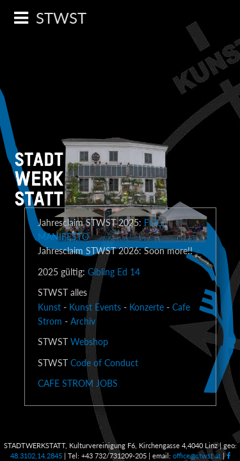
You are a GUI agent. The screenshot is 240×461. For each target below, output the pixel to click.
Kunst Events (95, 307)
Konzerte (146, 307)
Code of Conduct (104, 362)
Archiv (82, 321)
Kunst (49, 307)
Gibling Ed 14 (114, 271)
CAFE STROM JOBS (78, 383)
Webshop (89, 341)
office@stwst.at (197, 455)
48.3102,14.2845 (36, 455)
